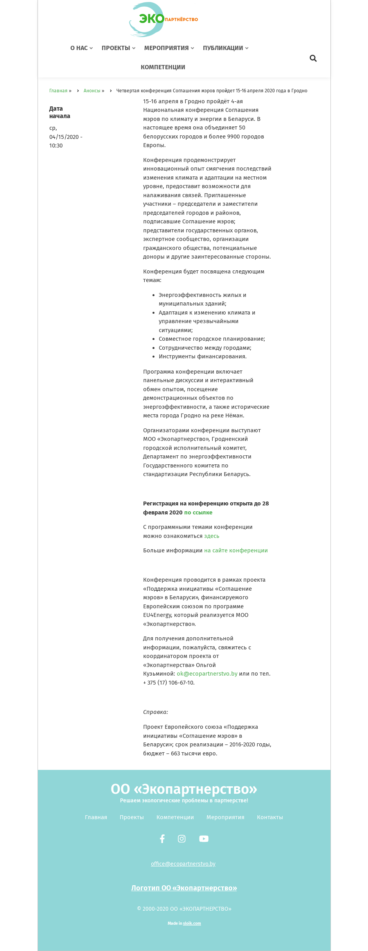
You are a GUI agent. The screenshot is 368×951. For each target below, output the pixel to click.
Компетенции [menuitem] (163, 67)
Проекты (132, 817)
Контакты (270, 817)
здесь (211, 535)
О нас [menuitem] (82, 51)
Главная (96, 817)
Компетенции (175, 817)
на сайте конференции (236, 550)
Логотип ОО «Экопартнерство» (184, 888)
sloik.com (192, 923)
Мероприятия (225, 817)
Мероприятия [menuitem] (168, 51)
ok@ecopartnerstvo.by (207, 673)
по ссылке (198, 512)
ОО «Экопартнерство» (184, 789)
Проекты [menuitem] (117, 51)
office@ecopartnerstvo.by (183, 864)
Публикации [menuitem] (224, 51)
